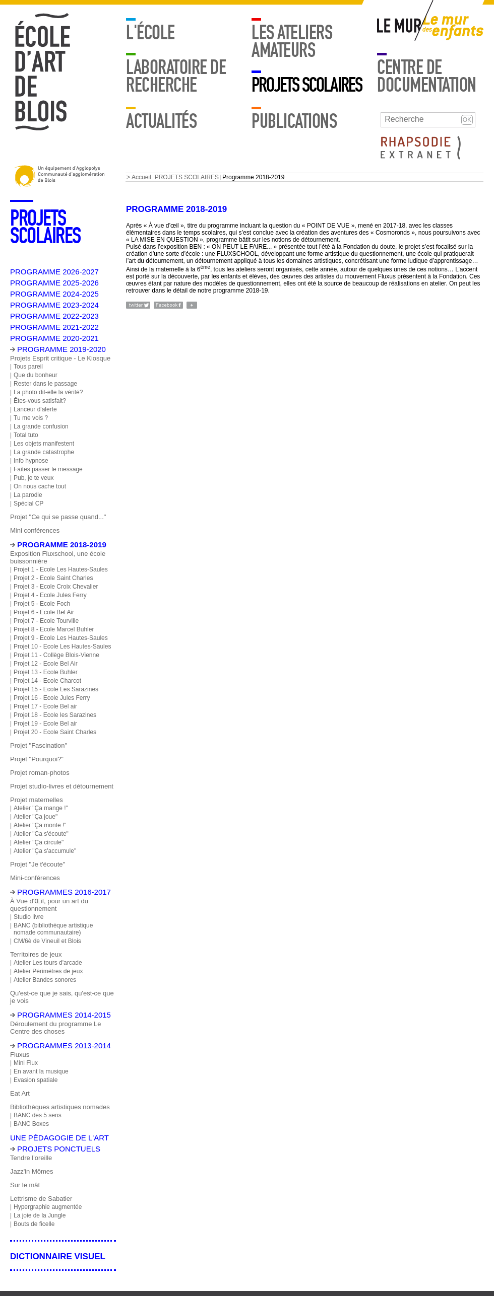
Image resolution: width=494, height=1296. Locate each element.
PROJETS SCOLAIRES (307, 85)
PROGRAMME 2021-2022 (54, 327)
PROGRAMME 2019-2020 (61, 349)
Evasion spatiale (35, 1080)
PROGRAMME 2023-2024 (54, 305)
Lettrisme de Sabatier (41, 1198)
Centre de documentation (426, 76)
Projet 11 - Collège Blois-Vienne (56, 655)
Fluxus (19, 1054)
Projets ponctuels (58, 1148)
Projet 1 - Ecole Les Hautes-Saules (61, 569)
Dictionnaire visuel (57, 1256)
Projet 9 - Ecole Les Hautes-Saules (61, 637)
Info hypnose (31, 460)
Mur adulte (399, 28)
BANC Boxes (31, 1123)
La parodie (28, 494)
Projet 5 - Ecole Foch (42, 603)
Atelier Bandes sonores (45, 979)
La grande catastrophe (44, 452)
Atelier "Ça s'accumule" (45, 850)
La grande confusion (41, 426)
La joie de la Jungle (40, 1215)
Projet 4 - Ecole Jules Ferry (50, 595)
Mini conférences (34, 530)
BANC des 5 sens (37, 1115)
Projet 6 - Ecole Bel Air (44, 612)
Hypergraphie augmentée (48, 1206)
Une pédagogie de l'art (59, 1137)
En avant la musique (41, 1071)
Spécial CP (28, 503)
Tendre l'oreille (31, 1158)
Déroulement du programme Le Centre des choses (55, 1027)
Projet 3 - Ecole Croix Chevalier (56, 586)
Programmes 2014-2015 (64, 1015)
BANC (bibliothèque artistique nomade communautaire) (53, 929)
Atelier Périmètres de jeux (48, 971)
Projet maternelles (36, 800)
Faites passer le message (48, 469)
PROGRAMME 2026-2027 (54, 271)
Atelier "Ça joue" (35, 816)
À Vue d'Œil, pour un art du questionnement (49, 904)
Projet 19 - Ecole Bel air (45, 723)
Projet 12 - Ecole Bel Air (46, 663)
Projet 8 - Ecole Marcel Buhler (54, 629)
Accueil (141, 177)
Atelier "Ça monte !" (40, 825)
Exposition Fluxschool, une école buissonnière (57, 557)
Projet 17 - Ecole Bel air (45, 706)
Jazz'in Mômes (31, 1171)
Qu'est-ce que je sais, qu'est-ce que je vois (62, 996)
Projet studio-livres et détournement (61, 786)
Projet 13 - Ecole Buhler (46, 672)
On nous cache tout (40, 486)
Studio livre (28, 916)
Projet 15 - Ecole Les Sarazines (56, 689)
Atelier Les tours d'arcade (48, 962)
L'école (150, 33)
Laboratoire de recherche (176, 76)
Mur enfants (453, 28)
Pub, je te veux (33, 477)
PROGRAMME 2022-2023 (54, 316)
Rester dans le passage (45, 383)
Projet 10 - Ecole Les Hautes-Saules (62, 646)
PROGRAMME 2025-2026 (54, 282)
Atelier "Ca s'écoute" (41, 833)
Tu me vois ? (31, 417)
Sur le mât (25, 1185)
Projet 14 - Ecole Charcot (47, 680)
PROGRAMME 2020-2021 (54, 338)
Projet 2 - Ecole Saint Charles (53, 578)
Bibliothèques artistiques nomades (60, 1107)
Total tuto (26, 435)
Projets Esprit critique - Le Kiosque (60, 358)
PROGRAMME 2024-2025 (54, 294)
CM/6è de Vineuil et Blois (47, 941)
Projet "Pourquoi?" (37, 759)
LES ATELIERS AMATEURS (292, 41)
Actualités (161, 121)
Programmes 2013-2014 (64, 1045)
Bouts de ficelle (34, 1224)
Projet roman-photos (40, 772)
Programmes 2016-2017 (64, 892)
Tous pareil (28, 366)
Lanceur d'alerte (35, 409)
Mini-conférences (35, 878)
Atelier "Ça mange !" (41, 808)
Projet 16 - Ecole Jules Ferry (52, 697)
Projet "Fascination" (38, 745)
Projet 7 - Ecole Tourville (46, 620)
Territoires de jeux (35, 954)
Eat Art (20, 1093)
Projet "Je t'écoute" (37, 864)
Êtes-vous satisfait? (40, 400)
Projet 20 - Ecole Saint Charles (55, 732)
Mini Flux (26, 1062)
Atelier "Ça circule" (39, 842)
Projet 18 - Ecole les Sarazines (55, 714)
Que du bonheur (35, 375)
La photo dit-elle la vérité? (48, 392)
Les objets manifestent (44, 443)
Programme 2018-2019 (61, 544)
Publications (294, 121)
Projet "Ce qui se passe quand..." (58, 517)
